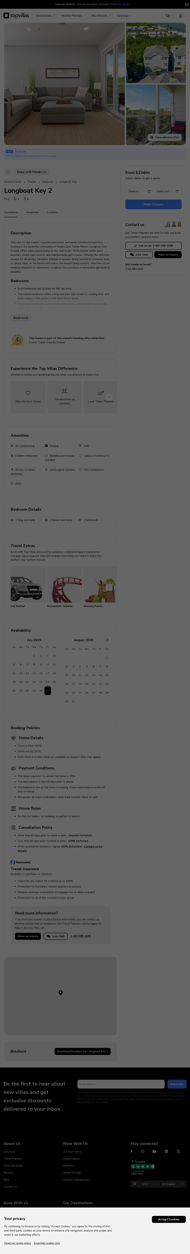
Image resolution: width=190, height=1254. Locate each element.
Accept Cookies (169, 1219)
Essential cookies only (47, 1243)
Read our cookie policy (17, 1243)
